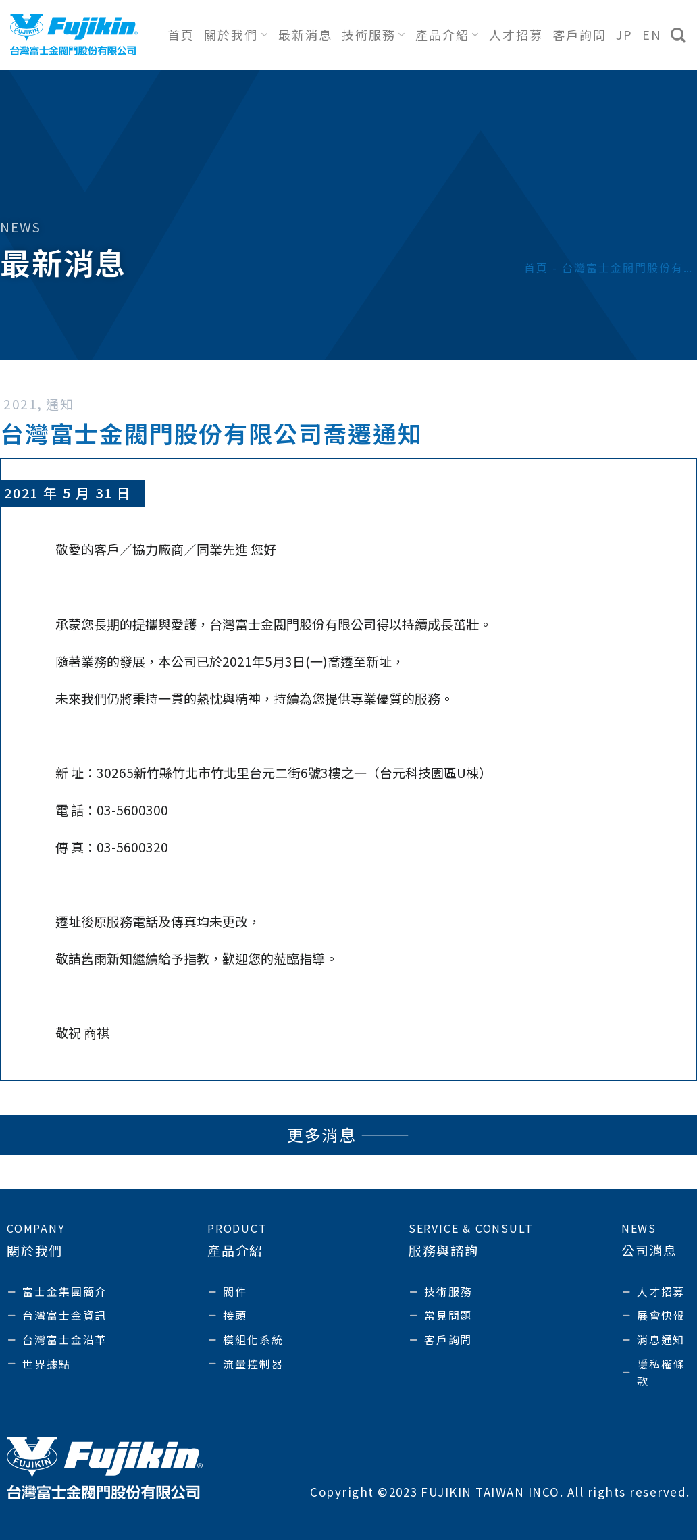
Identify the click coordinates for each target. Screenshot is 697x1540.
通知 (60, 403)
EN (651, 34)
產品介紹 (447, 34)
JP (624, 34)
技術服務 (374, 34)
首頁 (181, 34)
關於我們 (236, 34)
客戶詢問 (579, 34)
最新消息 (305, 34)
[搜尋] (679, 35)
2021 (20, 403)
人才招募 (516, 34)
